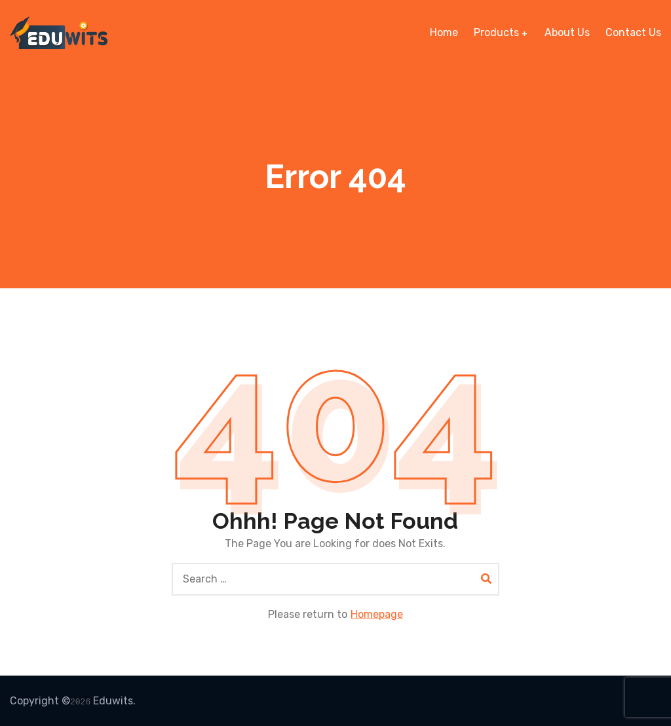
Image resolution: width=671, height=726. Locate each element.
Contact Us (633, 32)
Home (444, 32)
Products (496, 32)
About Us (567, 32)
